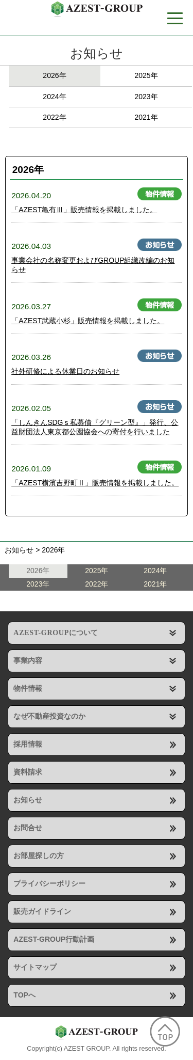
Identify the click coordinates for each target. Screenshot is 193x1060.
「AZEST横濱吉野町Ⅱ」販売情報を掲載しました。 (95, 483)
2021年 (145, 117)
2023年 (145, 96)
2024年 (54, 96)
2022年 (54, 117)
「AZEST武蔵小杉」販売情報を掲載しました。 (87, 321)
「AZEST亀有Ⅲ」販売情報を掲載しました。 (84, 209)
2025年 (145, 75)
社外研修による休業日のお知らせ (65, 371)
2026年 (54, 75)
